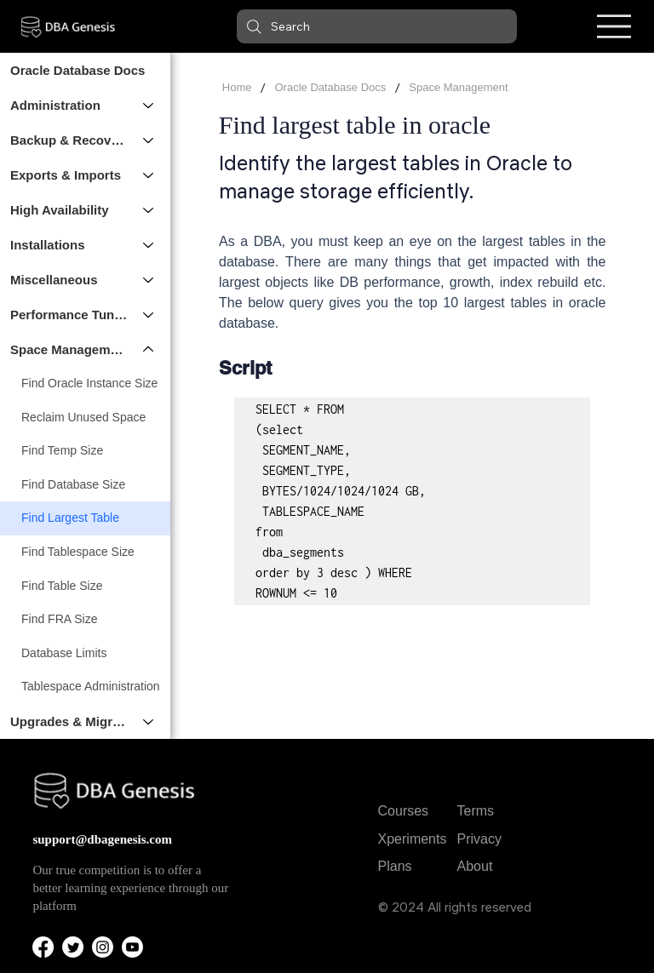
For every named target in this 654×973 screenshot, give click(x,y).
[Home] (237, 88)
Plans (395, 866)
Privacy (479, 839)
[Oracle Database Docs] (330, 88)
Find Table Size (61, 585)
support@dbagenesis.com (102, 839)
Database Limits (63, 653)
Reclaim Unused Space (83, 417)
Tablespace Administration (90, 686)
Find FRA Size (59, 619)
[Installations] (149, 244)
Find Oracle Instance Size (89, 383)
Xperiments (412, 839)
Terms (476, 811)
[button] (377, 26)
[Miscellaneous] (149, 279)
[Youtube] (132, 947)
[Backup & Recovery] (149, 140)
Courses (403, 811)
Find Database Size (73, 484)
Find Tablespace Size (78, 551)
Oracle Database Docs (77, 70)
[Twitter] (72, 947)
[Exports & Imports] (149, 174)
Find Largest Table (70, 517)
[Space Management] (149, 349)
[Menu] (614, 27)
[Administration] (149, 105)
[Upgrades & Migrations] (149, 721)
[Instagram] (102, 947)
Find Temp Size (62, 450)
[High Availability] (149, 209)
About (475, 866)
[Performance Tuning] (149, 314)
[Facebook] (43, 947)
